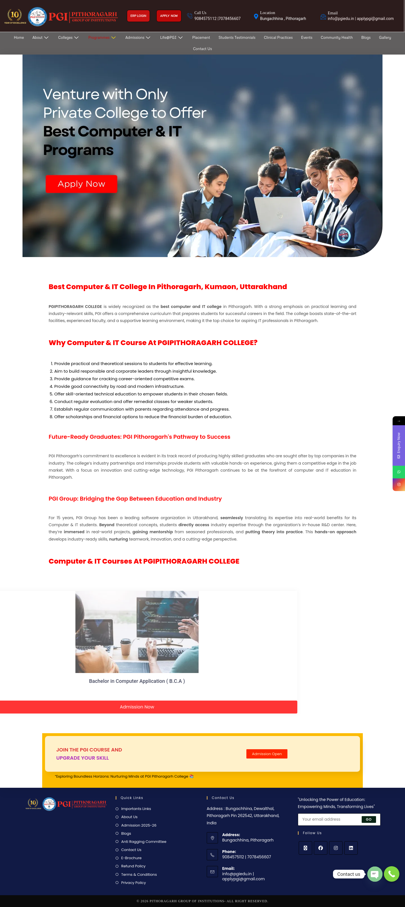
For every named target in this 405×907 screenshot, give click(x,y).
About (41, 37)
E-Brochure (131, 858)
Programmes (102, 37)
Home (19, 37)
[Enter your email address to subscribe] (339, 819)
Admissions (138, 37)
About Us (129, 817)
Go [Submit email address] (369, 819)
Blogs (365, 37)
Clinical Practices (278, 37)
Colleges (69, 37)
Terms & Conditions (139, 874)
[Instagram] (336, 848)
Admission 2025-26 (138, 825)
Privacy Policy (133, 882)
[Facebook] (320, 848)
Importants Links (136, 808)
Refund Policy (133, 866)
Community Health (337, 37)
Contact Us (202, 48)
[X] (305, 848)
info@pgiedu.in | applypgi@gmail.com (243, 876)
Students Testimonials (237, 37)
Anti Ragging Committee (143, 841)
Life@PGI (172, 37)
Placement (201, 37)
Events (306, 37)
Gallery (385, 37)
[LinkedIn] (351, 848)
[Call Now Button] (391, 874)
